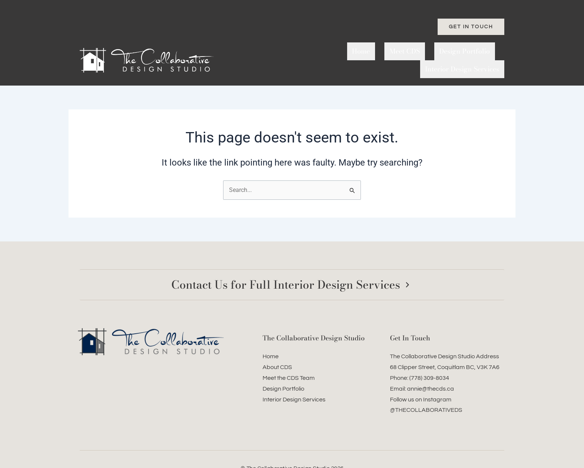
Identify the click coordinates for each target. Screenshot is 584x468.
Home (312, 51)
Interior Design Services (467, 51)
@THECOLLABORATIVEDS (426, 392)
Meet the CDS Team (289, 360)
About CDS (277, 350)
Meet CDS (346, 51)
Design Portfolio (395, 51)
